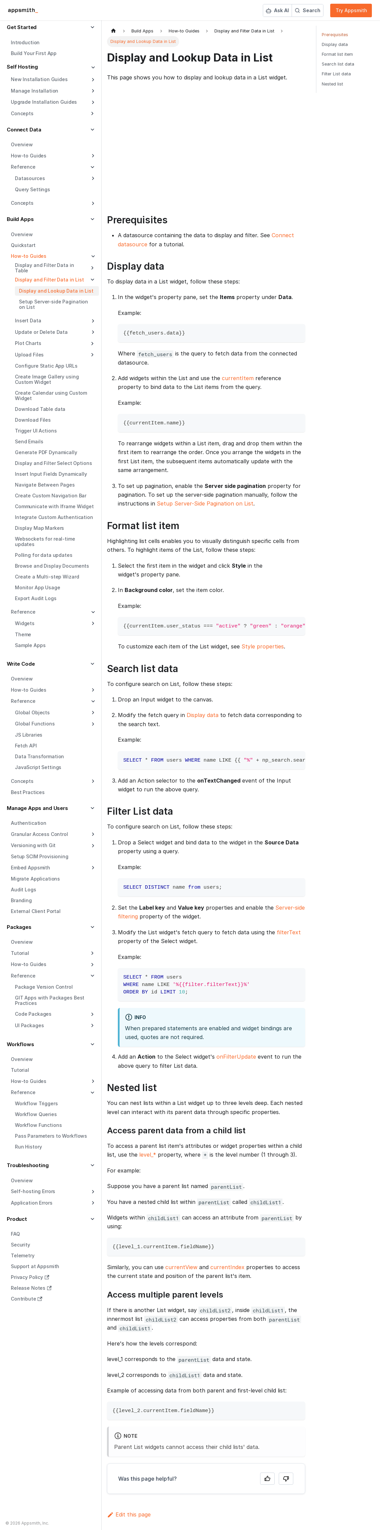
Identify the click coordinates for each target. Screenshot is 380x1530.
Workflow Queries (36, 1114)
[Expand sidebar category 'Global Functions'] (92, 724)
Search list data (338, 64)
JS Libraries (28, 735)
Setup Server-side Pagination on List (53, 304)
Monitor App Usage (37, 587)
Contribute (26, 1299)
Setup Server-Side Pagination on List (205, 503)
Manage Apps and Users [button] (37, 808)
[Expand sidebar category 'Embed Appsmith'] (92, 868)
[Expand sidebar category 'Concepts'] (92, 203)
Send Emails (29, 441)
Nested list (332, 84)
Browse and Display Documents (52, 566)
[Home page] (113, 31)
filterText (289, 932)
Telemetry (23, 1255)
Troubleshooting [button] (28, 1165)
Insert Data (28, 320)
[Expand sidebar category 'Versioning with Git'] (92, 846)
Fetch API (26, 745)
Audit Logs (23, 889)
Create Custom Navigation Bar (50, 495)
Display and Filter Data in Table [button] (44, 267)
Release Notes (31, 1288)
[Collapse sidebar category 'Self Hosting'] (92, 67)
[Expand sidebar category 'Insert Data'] (92, 321)
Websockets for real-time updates (45, 541)
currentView (181, 1267)
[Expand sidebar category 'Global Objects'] (92, 713)
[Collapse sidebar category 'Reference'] (92, 612)
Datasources (30, 178)
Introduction (25, 42)
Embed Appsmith (30, 867)
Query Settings (32, 189)
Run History (28, 1147)
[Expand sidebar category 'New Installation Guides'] (92, 80)
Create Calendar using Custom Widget (51, 395)
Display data (202, 715)
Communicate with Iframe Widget (54, 506)
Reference (23, 612)
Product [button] (17, 1219)
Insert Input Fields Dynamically (51, 474)
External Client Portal (36, 911)
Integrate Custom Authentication (54, 517)
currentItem (238, 378)
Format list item (337, 54)
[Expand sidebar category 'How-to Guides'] (92, 156)
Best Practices (28, 792)
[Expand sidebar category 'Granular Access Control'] (92, 834)
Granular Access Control (39, 834)
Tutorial (20, 1070)
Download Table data (40, 409)
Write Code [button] (21, 664)
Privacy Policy (30, 1277)
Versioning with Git (33, 845)
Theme (23, 634)
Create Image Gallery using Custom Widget (47, 379)
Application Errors (31, 1203)
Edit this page (129, 1514)
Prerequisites (335, 34)
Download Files (33, 420)
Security (20, 1245)
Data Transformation (39, 756)
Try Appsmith (351, 10)
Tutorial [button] (20, 953)
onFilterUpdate (236, 1056)
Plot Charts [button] (28, 343)
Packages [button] (19, 927)
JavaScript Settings (38, 767)
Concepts (22, 203)
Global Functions (35, 723)
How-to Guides (28, 155)
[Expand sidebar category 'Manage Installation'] (92, 91)
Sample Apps (30, 645)
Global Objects (32, 712)
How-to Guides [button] (28, 964)
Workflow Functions (38, 1125)
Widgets (25, 623)
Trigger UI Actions (36, 431)
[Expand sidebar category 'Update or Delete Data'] (92, 332)
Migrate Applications (35, 879)
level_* (147, 1154)
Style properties (262, 646)
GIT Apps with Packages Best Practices (49, 1000)
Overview (22, 144)
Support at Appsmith (35, 1266)
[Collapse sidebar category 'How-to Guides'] (92, 256)
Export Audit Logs (36, 598)
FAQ (15, 1234)
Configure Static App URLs (46, 366)
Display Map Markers (39, 528)
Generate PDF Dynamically (46, 452)
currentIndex (227, 1267)
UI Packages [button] (29, 1025)
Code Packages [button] (33, 1014)
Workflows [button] (20, 1044)
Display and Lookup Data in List (56, 291)
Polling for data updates (43, 555)
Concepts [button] (22, 113)
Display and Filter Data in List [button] (49, 279)
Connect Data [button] (24, 129)
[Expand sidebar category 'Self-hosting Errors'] (92, 1192)
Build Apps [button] (20, 219)
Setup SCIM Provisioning (39, 856)
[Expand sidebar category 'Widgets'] (92, 623)
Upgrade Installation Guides (44, 102)
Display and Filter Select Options (53, 463)
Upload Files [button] (29, 354)
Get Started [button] (22, 27)
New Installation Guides (39, 79)
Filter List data (336, 73)
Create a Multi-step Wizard (47, 576)
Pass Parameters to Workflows (51, 1136)
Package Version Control (44, 987)
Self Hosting (22, 67)
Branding (21, 900)
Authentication (28, 823)
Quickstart (23, 245)
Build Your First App (34, 53)
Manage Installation (34, 91)
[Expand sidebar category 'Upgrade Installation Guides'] (92, 102)
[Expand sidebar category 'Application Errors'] (92, 1203)
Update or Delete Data (41, 332)
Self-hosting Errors (33, 1191)
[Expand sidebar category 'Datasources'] (92, 178)
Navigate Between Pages (45, 485)
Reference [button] (23, 167)
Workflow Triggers (36, 1103)
